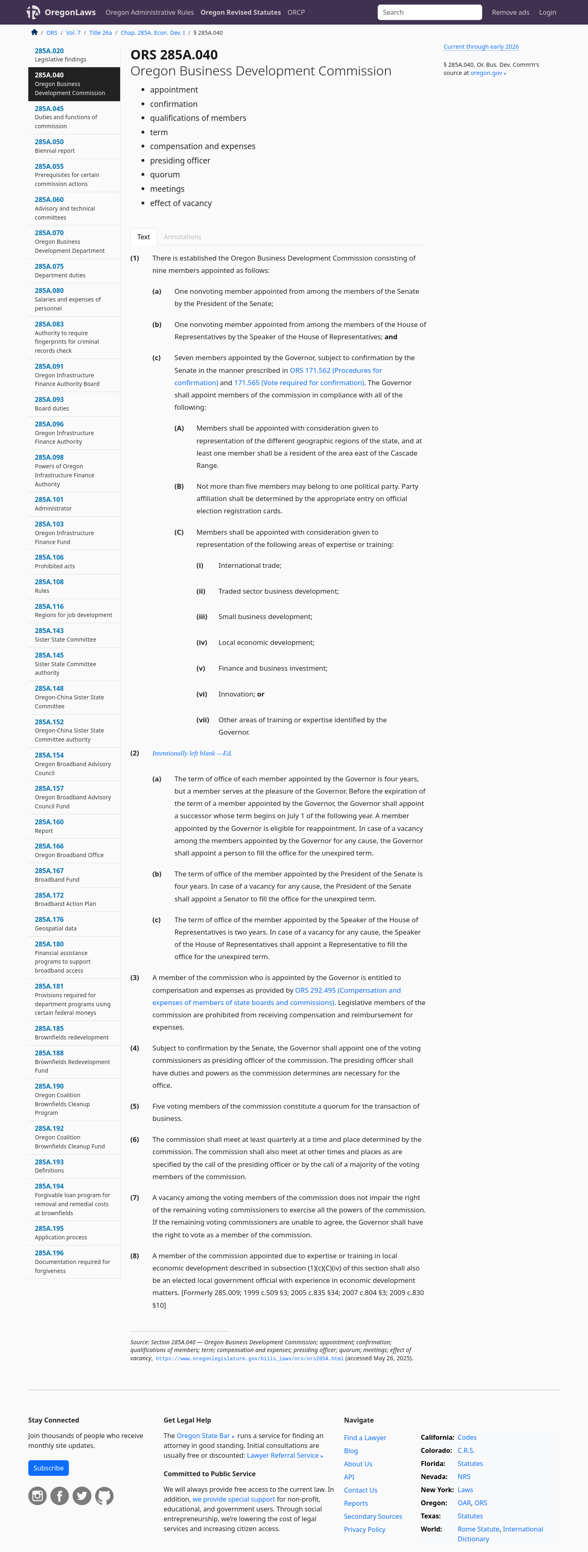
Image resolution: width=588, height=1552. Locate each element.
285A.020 (61, 55)
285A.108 (49, 585)
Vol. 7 (73, 32)
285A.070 (70, 241)
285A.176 (56, 923)
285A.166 (69, 850)
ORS (51, 32)
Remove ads (510, 12)
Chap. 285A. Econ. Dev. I (153, 32)
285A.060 (65, 208)
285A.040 (70, 83)
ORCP (296, 12)
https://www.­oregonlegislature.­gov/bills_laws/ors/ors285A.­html (250, 1359)
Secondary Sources (373, 1516)
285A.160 (49, 826)
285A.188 (72, 1061)
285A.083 (67, 337)
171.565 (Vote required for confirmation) (299, 382)
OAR (464, 1502)
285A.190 (62, 1099)
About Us (358, 1463)
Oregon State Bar (203, 1435)
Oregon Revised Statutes (241, 12)
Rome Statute (478, 1529)
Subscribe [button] (49, 1468)
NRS (464, 1476)
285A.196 (72, 1261)
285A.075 (60, 270)
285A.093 (52, 403)
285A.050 (55, 145)
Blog (351, 1450)
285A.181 (73, 999)
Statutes (470, 1463)
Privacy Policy (364, 1529)
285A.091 (67, 375)
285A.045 (66, 117)
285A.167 (57, 874)
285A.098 (64, 470)
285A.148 (69, 697)
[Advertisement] (498, 219)
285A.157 (73, 797)
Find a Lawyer (365, 1437)
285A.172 (65, 899)
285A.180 (63, 956)
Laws (465, 1489)
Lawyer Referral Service (283, 1455)
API (349, 1477)
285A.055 (67, 175)
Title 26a (100, 32)
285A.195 (61, 1232)
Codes (467, 1437)
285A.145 (65, 664)
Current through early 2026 (481, 46)
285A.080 (68, 299)
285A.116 (73, 610)
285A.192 (70, 1137)
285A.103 (64, 533)
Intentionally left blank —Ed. (192, 753)
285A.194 (72, 1199)
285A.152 (69, 730)
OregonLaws (70, 12)
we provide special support (234, 1499)
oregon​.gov (486, 73)
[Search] (430, 12)
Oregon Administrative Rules (150, 12)
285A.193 (49, 1166)
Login (547, 12)
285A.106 (55, 561)
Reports (356, 1503)
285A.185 (72, 1032)
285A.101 (53, 503)
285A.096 (64, 433)
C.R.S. (466, 1450)
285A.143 (65, 634)
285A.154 (73, 764)
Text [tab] (143, 236)
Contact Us (360, 1490)
